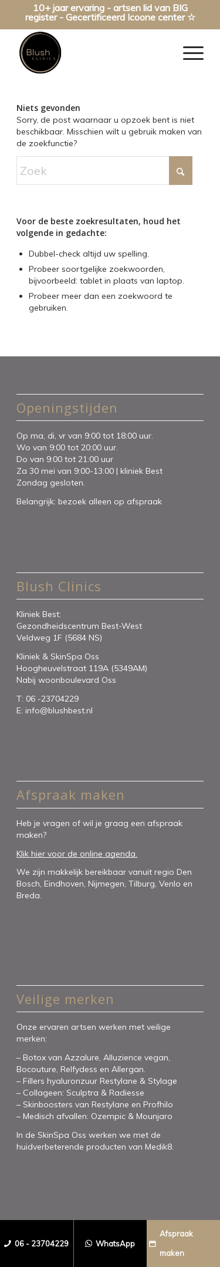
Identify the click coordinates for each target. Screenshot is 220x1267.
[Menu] (187, 52)
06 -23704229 (53, 698)
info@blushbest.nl (59, 710)
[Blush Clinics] (91, 52)
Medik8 (158, 1146)
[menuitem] (187, 52)
